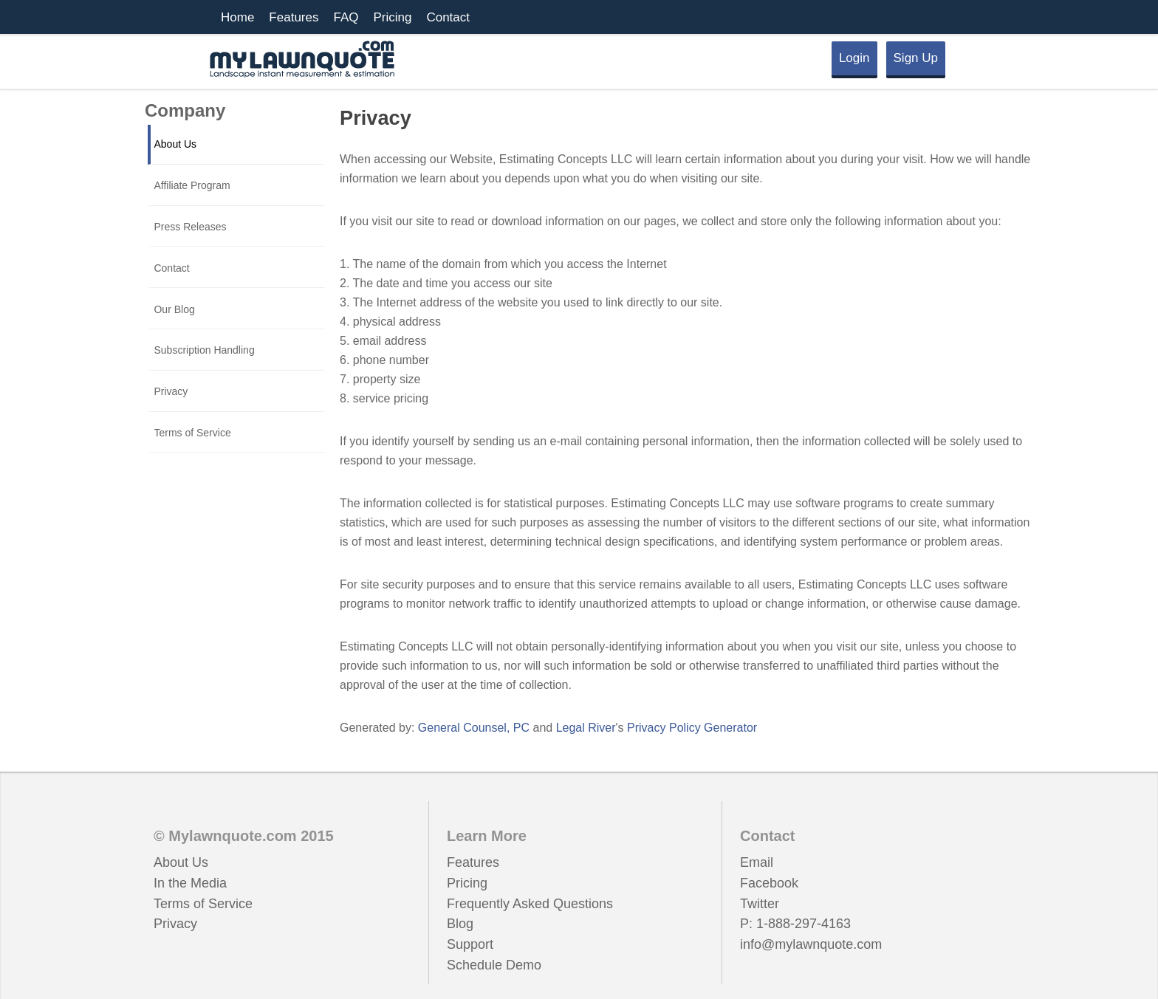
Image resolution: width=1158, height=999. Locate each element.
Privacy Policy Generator (692, 727)
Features (293, 17)
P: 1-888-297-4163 (795, 923)
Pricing (392, 17)
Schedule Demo (494, 965)
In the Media (190, 883)
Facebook (769, 883)
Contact (448, 17)
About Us (181, 862)
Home (237, 17)
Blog (460, 923)
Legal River (586, 727)
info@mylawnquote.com (811, 944)
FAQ (345, 17)
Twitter (759, 903)
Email (756, 862)
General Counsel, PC (474, 727)
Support (470, 944)
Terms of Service (203, 903)
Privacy (175, 923)
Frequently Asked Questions (530, 903)
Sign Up (916, 58)
